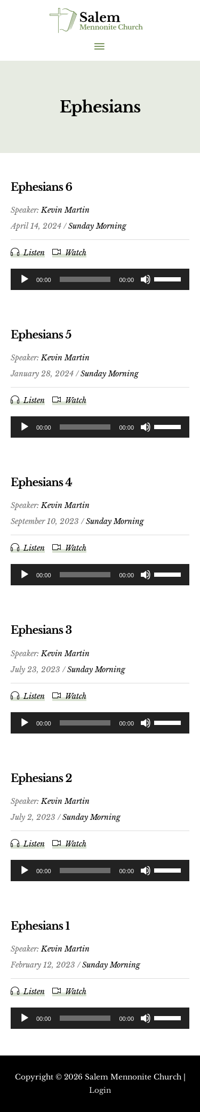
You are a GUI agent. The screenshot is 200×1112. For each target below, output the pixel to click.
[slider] (85, 279)
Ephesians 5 (41, 334)
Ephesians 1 (40, 926)
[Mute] (145, 279)
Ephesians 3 (41, 630)
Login (100, 1090)
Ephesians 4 (41, 482)
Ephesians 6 (41, 187)
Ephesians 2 (41, 778)
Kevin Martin (65, 210)
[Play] (24, 279)
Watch (75, 252)
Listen (34, 252)
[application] (100, 279)
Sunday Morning (97, 226)
